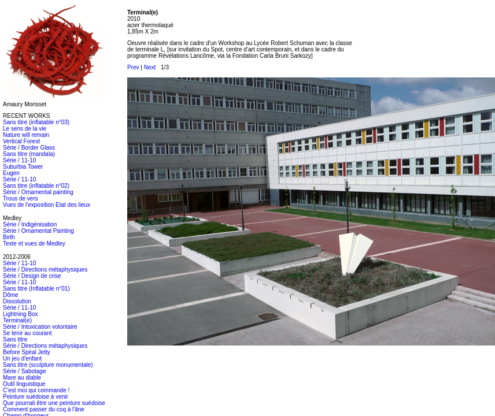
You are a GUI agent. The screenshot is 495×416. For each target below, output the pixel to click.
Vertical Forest (21, 141)
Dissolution (17, 301)
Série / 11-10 (19, 160)
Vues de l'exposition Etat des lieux (46, 205)
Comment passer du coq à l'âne (43, 409)
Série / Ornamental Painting (38, 231)
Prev (133, 67)
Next (150, 67)
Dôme (11, 295)
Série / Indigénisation (30, 224)
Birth (9, 237)
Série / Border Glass (29, 147)
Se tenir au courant (27, 333)
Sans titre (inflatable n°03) (36, 122)
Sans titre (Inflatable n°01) (36, 288)
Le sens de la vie (24, 128)
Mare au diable (22, 377)
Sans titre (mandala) (29, 154)
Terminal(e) (17, 320)
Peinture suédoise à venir (35, 396)
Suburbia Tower (23, 167)
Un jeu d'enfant (22, 358)
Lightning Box (20, 314)
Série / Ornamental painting (38, 192)
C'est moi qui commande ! (36, 390)
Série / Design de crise (32, 276)
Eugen (11, 173)
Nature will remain (26, 135)
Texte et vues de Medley (34, 243)
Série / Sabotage (24, 371)
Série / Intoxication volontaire (40, 327)
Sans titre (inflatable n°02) (36, 186)
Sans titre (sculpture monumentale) (48, 365)
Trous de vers (20, 198)
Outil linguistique (24, 384)
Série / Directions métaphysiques (45, 269)
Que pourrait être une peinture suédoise (54, 403)
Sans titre (15, 339)
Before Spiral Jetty (26, 352)
